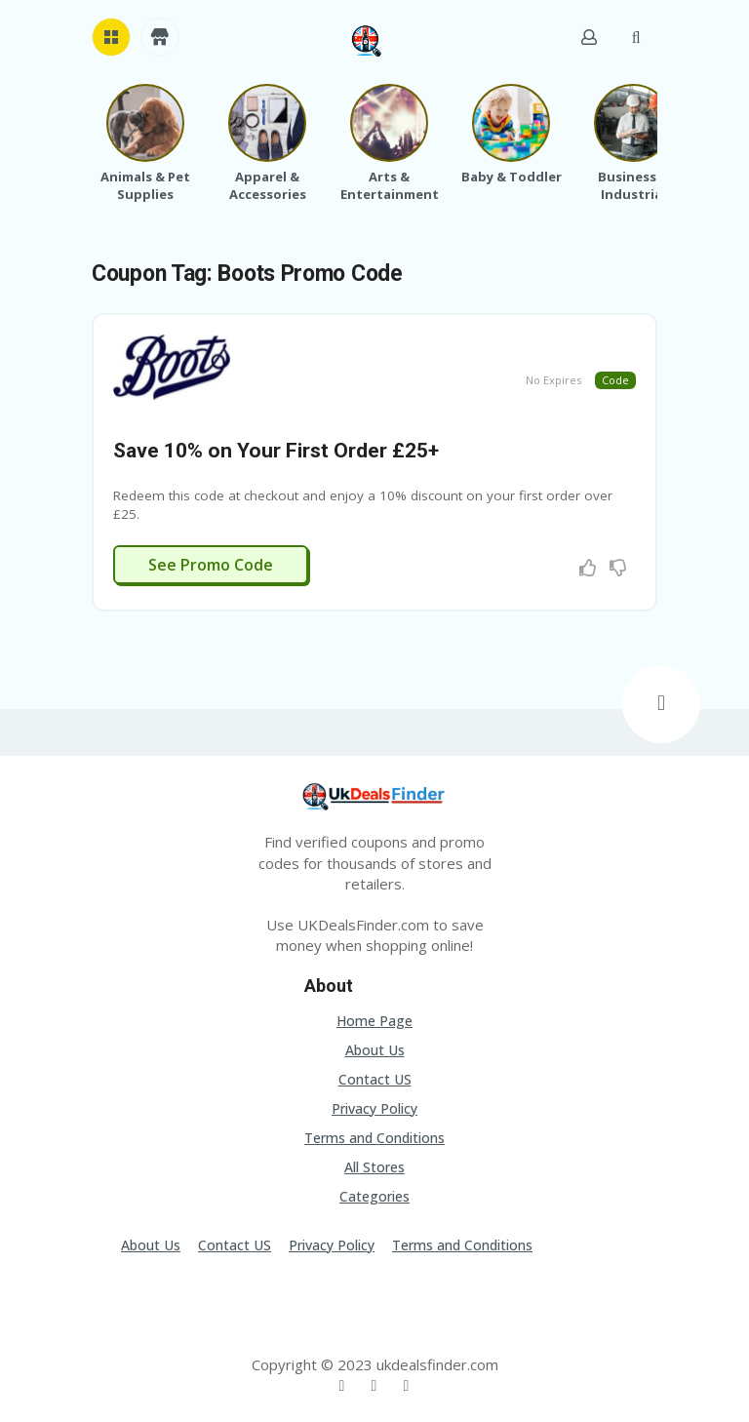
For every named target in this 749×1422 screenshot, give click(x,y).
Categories (374, 1196)
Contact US (375, 1079)
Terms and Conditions (374, 1137)
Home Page (374, 1020)
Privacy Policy (374, 1108)
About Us (375, 1050)
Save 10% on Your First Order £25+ (276, 450)
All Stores (374, 1167)
